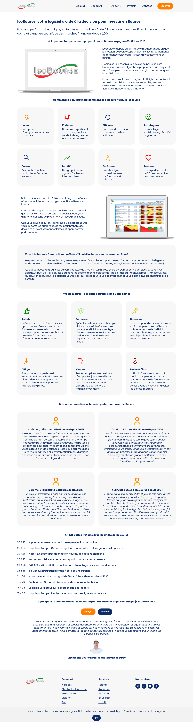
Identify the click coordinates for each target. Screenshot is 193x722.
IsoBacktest (105, 698)
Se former (104, 694)
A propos (67, 685)
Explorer (66, 698)
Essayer (165, 6)
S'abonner (104, 689)
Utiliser (115, 6)
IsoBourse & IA (70, 694)
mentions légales (155, 711)
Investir (131, 6)
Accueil (80, 6)
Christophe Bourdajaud (75, 689)
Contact (147, 6)
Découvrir (96, 6)
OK (96, 717)
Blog (64, 702)
